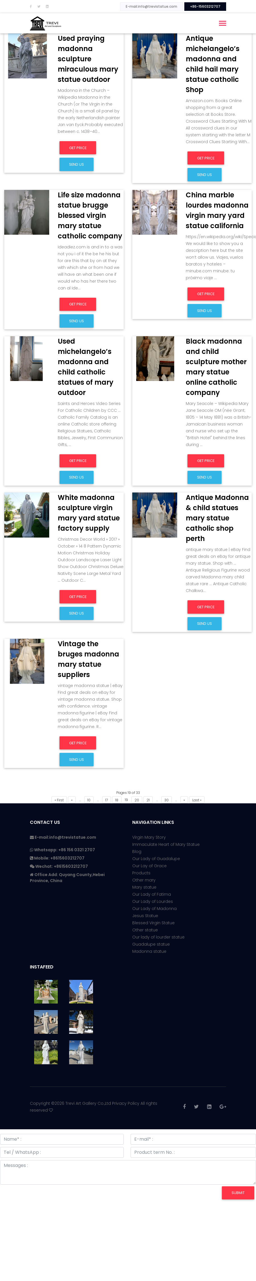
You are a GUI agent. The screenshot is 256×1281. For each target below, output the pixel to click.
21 (148, 800)
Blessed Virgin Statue (153, 923)
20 (137, 800)
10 (88, 800)
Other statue (145, 930)
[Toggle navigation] (222, 24)
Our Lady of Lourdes (152, 901)
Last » (196, 800)
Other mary (144, 880)
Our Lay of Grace (149, 866)
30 (166, 800)
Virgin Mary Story (149, 837)
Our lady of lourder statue (158, 937)
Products (141, 873)
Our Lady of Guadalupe (156, 859)
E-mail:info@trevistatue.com (151, 6)
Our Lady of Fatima (151, 894)
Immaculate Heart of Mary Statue (166, 844)
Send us (76, 164)
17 (106, 800)
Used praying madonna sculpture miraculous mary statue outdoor (88, 59)
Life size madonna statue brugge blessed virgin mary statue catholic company (90, 215)
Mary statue (144, 887)
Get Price (77, 147)
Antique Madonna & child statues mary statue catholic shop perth (217, 518)
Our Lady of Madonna (154, 908)
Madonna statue (149, 951)
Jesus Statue (145, 916)
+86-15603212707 (205, 6)
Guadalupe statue (151, 944)
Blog (136, 851)
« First (59, 800)
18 (116, 800)
